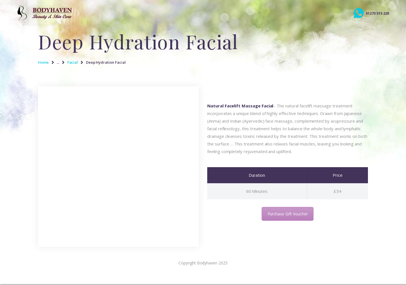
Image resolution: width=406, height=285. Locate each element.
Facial (72, 62)
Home (43, 62)
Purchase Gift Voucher (288, 213)
